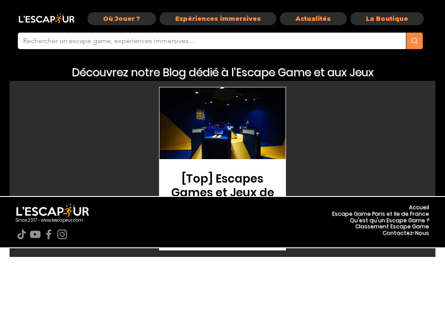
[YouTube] (35, 234)
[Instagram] (62, 234)
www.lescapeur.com (62, 220)
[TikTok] (21, 234)
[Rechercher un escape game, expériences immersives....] (205, 41)
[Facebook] (48, 234)
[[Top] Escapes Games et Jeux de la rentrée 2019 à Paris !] (222, 123)
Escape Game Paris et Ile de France (380, 213)
